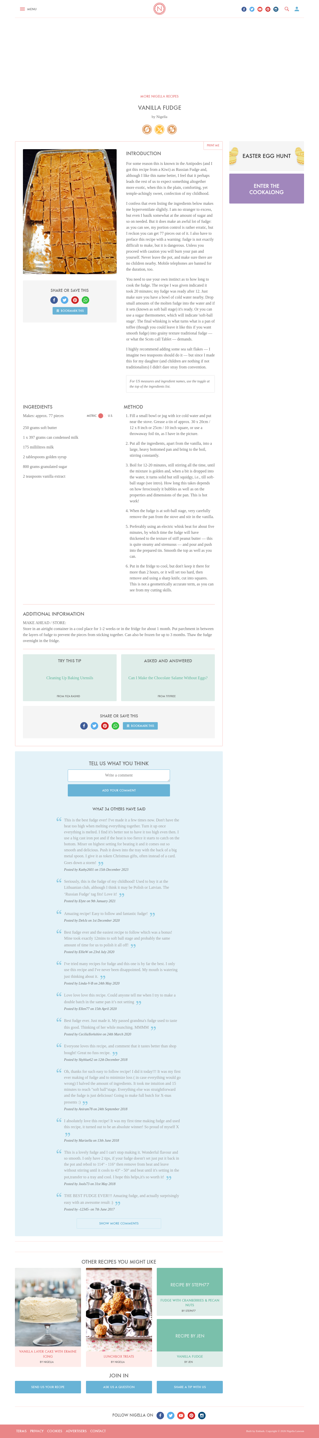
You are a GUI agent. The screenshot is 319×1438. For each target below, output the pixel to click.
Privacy (37, 1431)
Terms (21, 1431)
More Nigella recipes (159, 96)
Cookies (54, 1431)
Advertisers (76, 1431)
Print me (213, 145)
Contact (98, 1431)
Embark (260, 1431)
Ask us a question (119, 1387)
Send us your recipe (48, 1387)
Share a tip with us (190, 1387)
